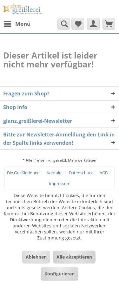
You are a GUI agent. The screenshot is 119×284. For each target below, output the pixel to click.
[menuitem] (17, 23)
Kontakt (54, 173)
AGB (104, 173)
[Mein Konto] (93, 23)
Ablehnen (36, 257)
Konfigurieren (59, 274)
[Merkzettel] (77, 23)
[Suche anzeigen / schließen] (63, 23)
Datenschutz (81, 173)
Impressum (59, 183)
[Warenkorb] (108, 23)
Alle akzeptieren (74, 257)
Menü (17, 23)
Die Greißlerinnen (23, 173)
